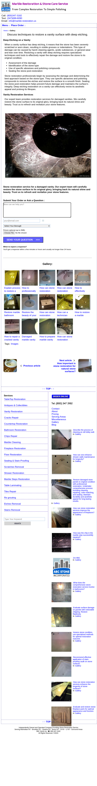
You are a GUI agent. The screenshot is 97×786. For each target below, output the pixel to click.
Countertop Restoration (16, 424)
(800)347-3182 (14, 15)
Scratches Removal (14, 467)
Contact (56, 408)
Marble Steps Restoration (17, 479)
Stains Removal (12, 510)
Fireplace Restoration (15, 448)
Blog (54, 424)
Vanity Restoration (13, 411)
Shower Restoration (14, 473)
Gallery (55, 422)
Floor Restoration (13, 454)
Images (14, 344)
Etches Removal (12, 504)
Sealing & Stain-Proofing (16, 460)
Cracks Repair (11, 417)
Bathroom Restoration (15, 430)
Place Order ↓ (18, 25)
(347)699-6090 (14, 18)
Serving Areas (59, 416)
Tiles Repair (10, 491)
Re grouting (10, 497)
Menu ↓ (6, 25)
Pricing (55, 414)
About (55, 411)
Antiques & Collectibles (15, 405)
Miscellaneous (59, 419)
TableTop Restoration (15, 399)
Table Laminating (12, 485)
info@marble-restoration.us (22, 21)
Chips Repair (10, 436)
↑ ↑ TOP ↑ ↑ (48, 389)
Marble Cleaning (12, 442)
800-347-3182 (55, 731)
